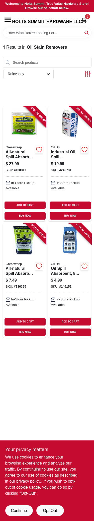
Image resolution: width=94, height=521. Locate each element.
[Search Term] (47, 33)
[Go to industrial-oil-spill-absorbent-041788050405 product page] (69, 163)
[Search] (86, 32)
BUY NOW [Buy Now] (25, 215)
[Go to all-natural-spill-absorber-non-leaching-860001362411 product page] (24, 163)
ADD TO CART (25, 205)
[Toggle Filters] (87, 74)
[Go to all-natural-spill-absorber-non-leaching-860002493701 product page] (24, 280)
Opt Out (50, 510)
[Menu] (8, 20)
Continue (19, 510)
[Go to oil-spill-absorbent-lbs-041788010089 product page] (69, 280)
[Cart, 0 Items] (83, 20)
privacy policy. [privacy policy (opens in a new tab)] (28, 481)
